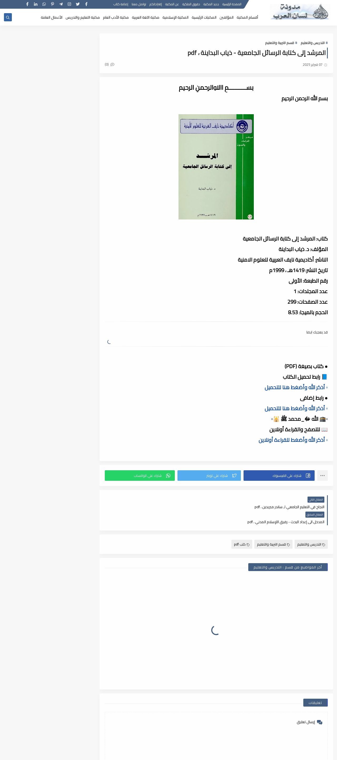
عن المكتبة (172, 5)
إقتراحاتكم (156, 5)
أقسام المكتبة (247, 17)
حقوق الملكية (191, 5)
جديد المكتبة (211, 5)
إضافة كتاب (120, 5)
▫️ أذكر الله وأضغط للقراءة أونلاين (293, 440)
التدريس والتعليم (313, 42)
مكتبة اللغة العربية (145, 17)
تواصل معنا (139, 5)
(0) (110, 64)
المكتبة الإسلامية (175, 17)
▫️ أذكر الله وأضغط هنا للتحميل (296, 387)
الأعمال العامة (51, 17)
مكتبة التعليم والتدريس (83, 17)
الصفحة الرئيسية (231, 5)
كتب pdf (242, 529)
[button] (279, 475)
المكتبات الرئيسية (204, 17)
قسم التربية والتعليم (279, 42)
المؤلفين (227, 17)
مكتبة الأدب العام (116, 17)
